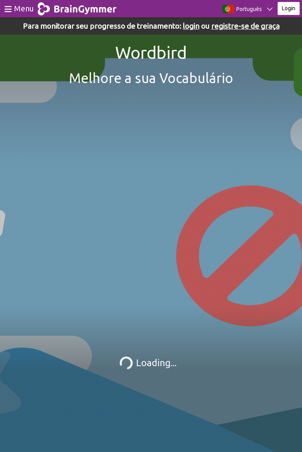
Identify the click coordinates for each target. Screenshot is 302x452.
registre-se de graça (245, 26)
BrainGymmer (77, 7)
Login (288, 8)
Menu (24, 8)
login (191, 26)
